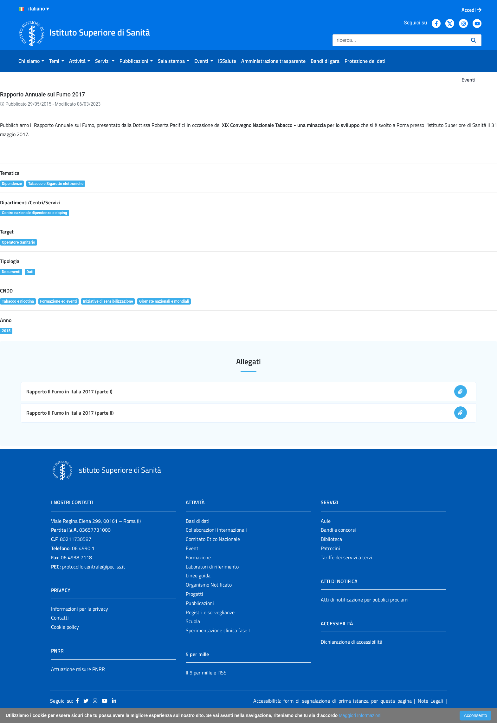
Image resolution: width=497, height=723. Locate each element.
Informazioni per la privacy (79, 609)
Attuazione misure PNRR (78, 669)
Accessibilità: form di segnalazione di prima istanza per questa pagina (332, 701)
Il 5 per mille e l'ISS (206, 672)
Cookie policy (65, 627)
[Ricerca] (399, 40)
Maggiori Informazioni (360, 715)
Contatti (60, 617)
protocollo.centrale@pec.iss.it (93, 566)
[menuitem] (31, 61)
